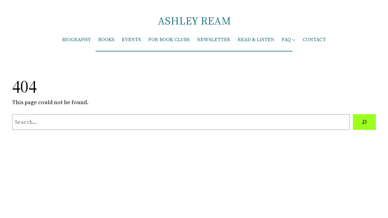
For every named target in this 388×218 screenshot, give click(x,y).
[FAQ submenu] (293, 39)
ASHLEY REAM (194, 20)
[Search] (364, 122)
